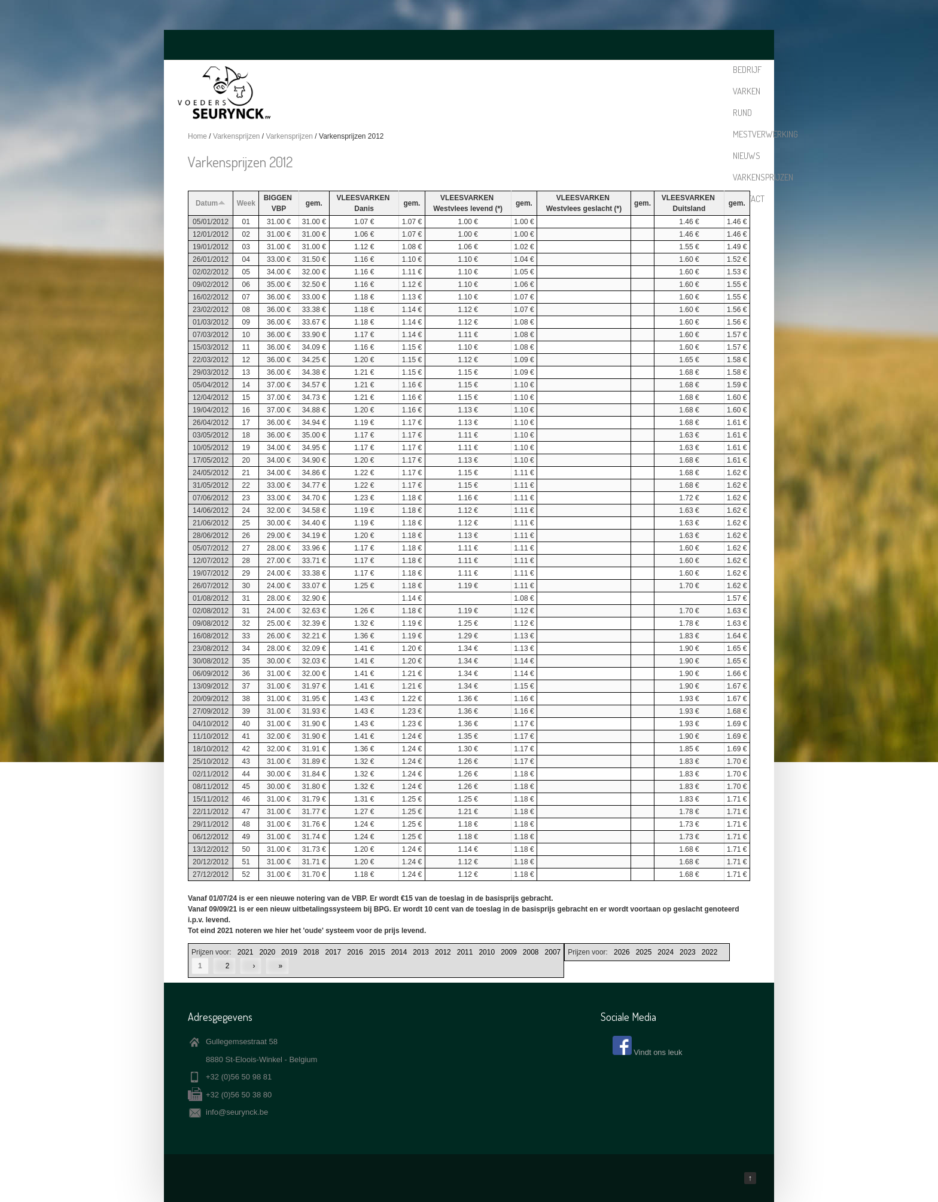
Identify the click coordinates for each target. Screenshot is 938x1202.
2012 (443, 952)
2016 (355, 952)
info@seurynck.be (237, 1112)
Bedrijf (443, 69)
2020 (267, 952)
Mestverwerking (556, 69)
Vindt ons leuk (658, 1052)
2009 (509, 952)
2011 (465, 952)
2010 (487, 952)
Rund (507, 69)
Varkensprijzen (660, 69)
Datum (211, 203)
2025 (644, 952)
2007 (553, 952)
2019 (289, 952)
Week (246, 203)
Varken (478, 69)
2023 (688, 952)
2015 (377, 952)
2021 (245, 952)
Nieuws (609, 69)
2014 (399, 952)
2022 (710, 952)
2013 (421, 952)
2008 (531, 952)
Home (197, 136)
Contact (713, 69)
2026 (622, 952)
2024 (665, 952)
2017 (333, 952)
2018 (311, 952)
